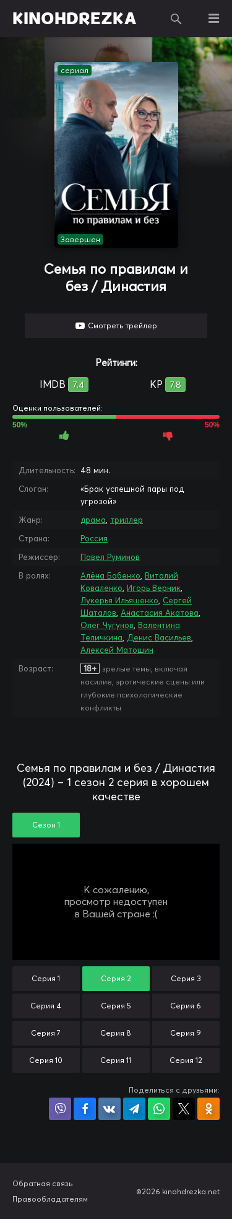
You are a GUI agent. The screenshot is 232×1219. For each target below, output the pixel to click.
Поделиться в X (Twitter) (184, 1109)
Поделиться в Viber (60, 1109)
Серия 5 (116, 1005)
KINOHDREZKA (74, 18)
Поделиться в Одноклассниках (208, 1109)
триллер (126, 520)
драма (93, 520)
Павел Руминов (110, 557)
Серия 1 (46, 978)
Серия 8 (115, 1033)
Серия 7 (46, 1033)
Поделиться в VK (109, 1109)
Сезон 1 (46, 824)
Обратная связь (42, 1183)
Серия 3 (186, 978)
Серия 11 (115, 1060)
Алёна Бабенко (110, 575)
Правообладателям (50, 1199)
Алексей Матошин (116, 650)
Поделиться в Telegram (134, 1109)
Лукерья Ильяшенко (119, 600)
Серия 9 (185, 1033)
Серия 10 (45, 1060)
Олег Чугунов (107, 625)
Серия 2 (116, 978)
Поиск (176, 18)
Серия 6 (185, 1005)
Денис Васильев (159, 637)
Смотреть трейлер (122, 325)
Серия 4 (45, 1005)
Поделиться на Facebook (85, 1109)
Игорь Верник (154, 588)
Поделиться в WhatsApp (159, 1109)
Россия (94, 538)
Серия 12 (186, 1060)
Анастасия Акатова (160, 613)
